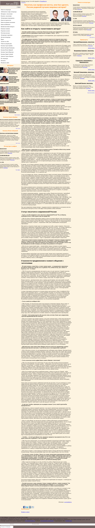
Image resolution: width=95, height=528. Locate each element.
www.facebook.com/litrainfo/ (47, 520)
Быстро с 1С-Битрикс (5, 526)
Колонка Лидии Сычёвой (7, 54)
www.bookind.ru (68, 502)
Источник (10, 153)
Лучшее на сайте (5, 41)
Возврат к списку (25, 512)
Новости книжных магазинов (8, 22)
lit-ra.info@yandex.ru (30, 520)
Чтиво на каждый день (6, 43)
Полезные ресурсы (5, 33)
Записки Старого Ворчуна (7, 56)
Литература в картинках (6, 35)
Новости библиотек (5, 24)
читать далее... (91, 48)
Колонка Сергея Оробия (6, 45)
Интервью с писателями (6, 14)
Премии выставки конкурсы (7, 26)
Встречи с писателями (6, 16)
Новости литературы (6, 9)
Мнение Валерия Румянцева (7, 47)
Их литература (4, 58)
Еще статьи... (18, 128)
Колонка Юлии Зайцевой (7, 50)
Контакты (3, 60)
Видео (2, 39)
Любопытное (23, 2)
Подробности (43, 1)
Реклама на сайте (5, 62)
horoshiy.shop (69, 520)
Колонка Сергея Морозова (7, 52)
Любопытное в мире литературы (9, 11)
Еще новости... (92, 37)
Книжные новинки (5, 28)
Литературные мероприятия (7, 18)
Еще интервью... (18, 114)
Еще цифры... (18, 169)
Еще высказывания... (91, 92)
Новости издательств (6, 20)
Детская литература (5, 37)
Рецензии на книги (5, 30)
